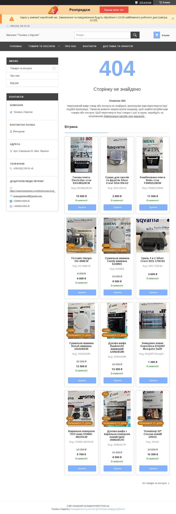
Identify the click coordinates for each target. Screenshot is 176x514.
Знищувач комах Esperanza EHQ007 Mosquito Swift (152, 346)
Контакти (89, 46)
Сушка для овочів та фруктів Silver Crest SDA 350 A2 (117, 180)
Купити (82, 207)
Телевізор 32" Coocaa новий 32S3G (152, 434)
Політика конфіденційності (111, 509)
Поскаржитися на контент (83, 509)
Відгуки (14, 83)
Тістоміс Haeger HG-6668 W (81, 259)
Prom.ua (105, 506)
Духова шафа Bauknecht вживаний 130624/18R (117, 347)
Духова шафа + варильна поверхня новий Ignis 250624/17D (117, 435)
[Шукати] (135, 35)
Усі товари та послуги (154, 483)
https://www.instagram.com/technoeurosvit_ (32, 191)
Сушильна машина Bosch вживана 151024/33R (81, 346)
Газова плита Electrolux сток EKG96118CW (81, 180)
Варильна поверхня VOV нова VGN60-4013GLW (81, 434)
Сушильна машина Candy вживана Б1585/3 (117, 261)
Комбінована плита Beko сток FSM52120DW (152, 180)
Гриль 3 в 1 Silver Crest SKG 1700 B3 (152, 259)
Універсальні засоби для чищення (124, 116)
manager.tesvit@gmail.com (27, 196)
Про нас (70, 46)
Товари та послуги (41, 46)
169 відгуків (145, 2)
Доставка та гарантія (118, 46)
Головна (16, 46)
